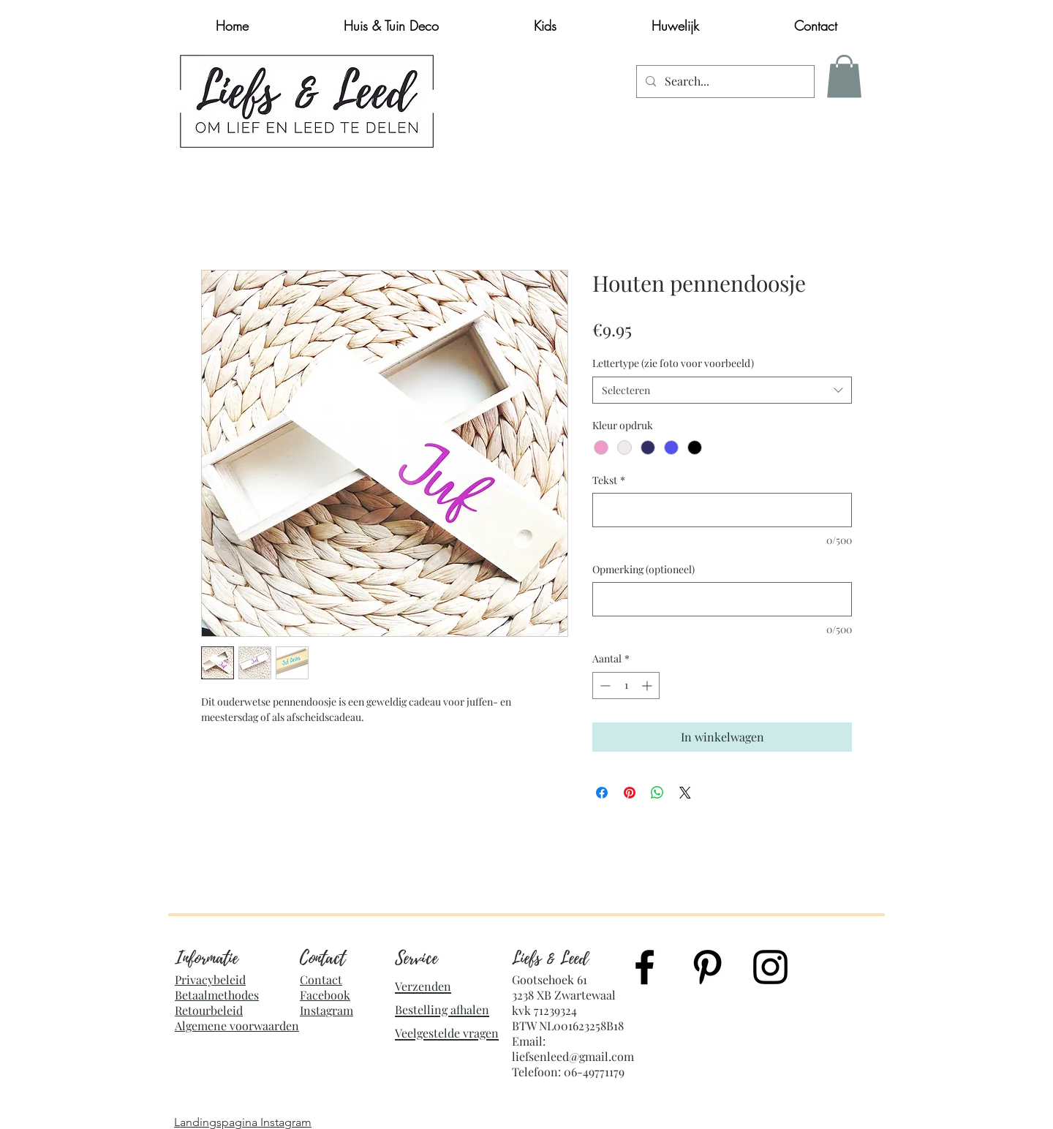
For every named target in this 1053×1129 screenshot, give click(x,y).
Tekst (608, 480)
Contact (321, 979)
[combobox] (722, 390)
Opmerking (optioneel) (643, 569)
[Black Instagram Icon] (770, 967)
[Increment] (648, 685)
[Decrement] (604, 685)
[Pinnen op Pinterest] (629, 792)
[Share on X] (685, 792)
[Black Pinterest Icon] (707, 967)
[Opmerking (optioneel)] (722, 599)
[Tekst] (722, 510)
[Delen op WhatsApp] (657, 792)
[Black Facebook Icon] (645, 967)
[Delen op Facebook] (602, 792)
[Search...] (724, 81)
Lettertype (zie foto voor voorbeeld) (673, 363)
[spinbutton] (626, 685)
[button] (844, 76)
